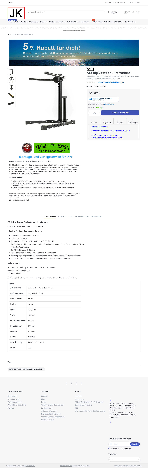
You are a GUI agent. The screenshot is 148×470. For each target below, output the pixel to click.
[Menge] (94, 112)
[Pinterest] (82, 383)
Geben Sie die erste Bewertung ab (111, 82)
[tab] (50, 216)
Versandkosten (109, 104)
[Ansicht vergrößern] (50, 101)
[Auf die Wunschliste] (94, 121)
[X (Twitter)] (71, 383)
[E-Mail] (119, 444)
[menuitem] (10, 22)
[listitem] (50, 101)
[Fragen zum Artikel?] (120, 121)
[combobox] (11, 3)
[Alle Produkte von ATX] (90, 69)
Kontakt (108, 2)
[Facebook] (66, 383)
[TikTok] (76, 383)
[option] (11, 71)
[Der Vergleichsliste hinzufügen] (107, 121)
